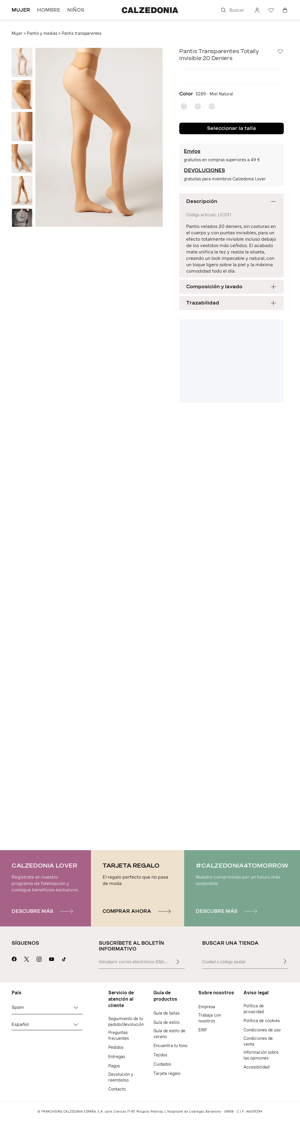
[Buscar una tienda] (284, 961)
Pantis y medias (42, 33)
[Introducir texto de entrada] (177, 961)
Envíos (192, 151)
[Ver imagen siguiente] (22, 216)
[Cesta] (284, 10)
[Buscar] (233, 10)
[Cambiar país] (75, 1007)
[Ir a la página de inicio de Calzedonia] (150, 10)
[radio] (184, 106)
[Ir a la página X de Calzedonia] (26, 958)
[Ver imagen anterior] (22, 58)
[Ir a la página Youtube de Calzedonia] (51, 958)
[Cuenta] (257, 10)
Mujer (17, 33)
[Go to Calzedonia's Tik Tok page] (64, 958)
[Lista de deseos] (271, 10)
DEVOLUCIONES (204, 170)
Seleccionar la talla (231, 128)
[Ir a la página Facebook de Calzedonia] (14, 958)
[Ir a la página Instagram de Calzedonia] (39, 958)
